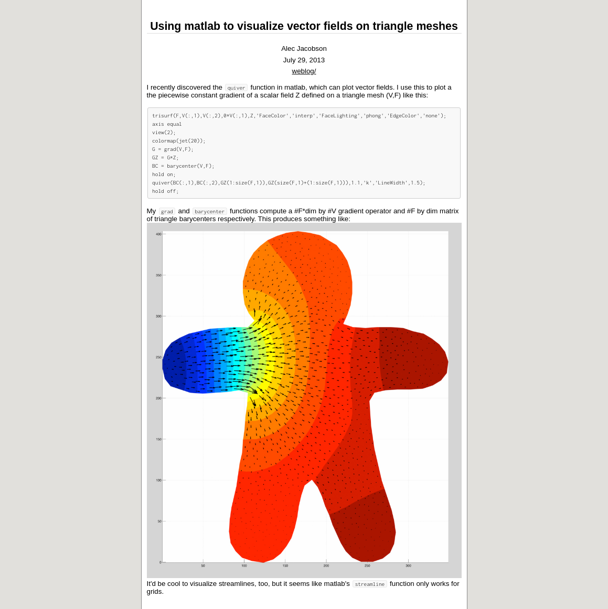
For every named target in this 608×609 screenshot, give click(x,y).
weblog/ (304, 71)
